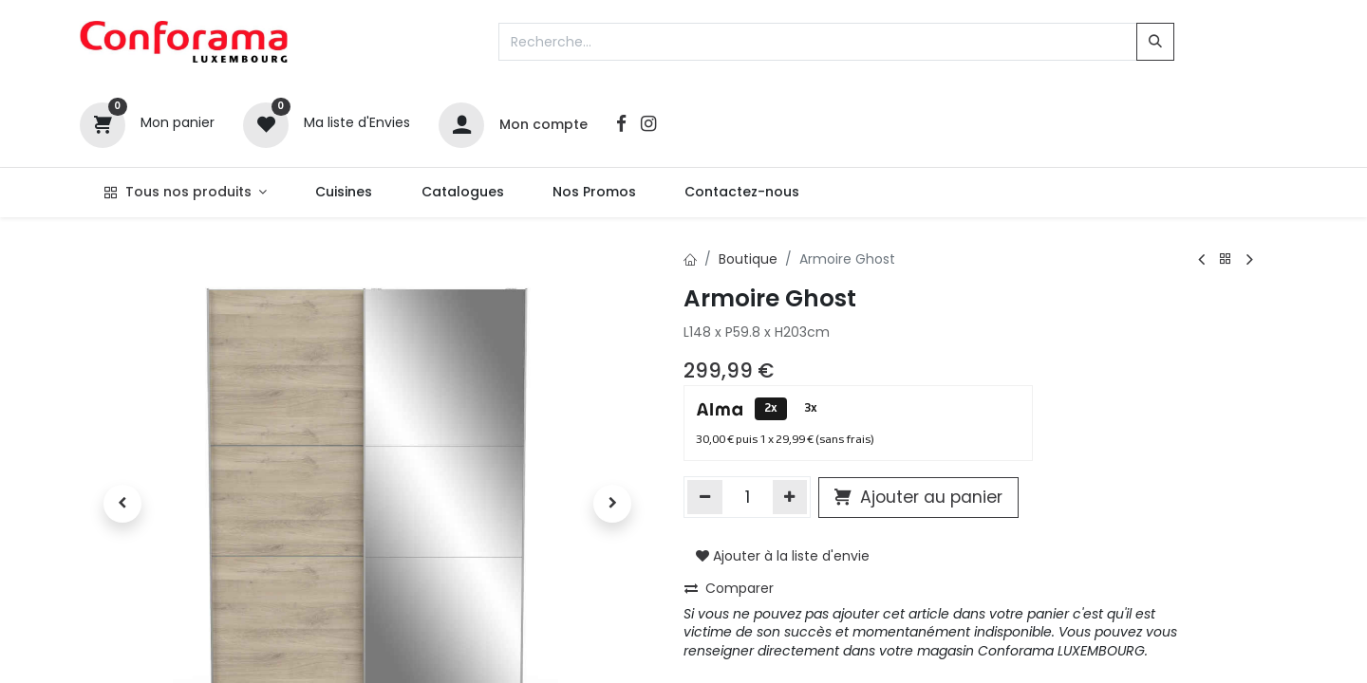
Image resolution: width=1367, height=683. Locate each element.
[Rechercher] (1155, 42)
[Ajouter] (790, 497)
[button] (123, 503)
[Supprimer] (704, 497)
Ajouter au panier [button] (918, 497)
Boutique (748, 258)
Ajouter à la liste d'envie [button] (783, 555)
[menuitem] (344, 192)
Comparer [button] (729, 588)
